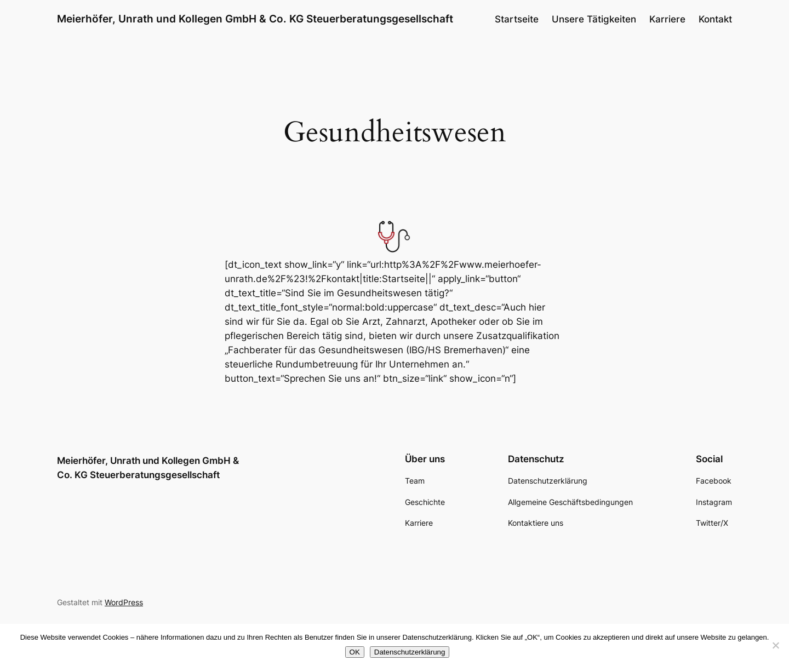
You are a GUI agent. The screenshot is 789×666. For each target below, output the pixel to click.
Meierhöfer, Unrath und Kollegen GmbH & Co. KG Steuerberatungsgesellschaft (255, 18)
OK (355, 652)
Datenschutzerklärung (409, 652)
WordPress (124, 602)
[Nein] (775, 645)
